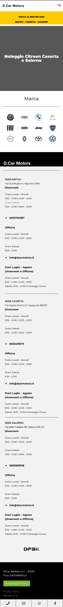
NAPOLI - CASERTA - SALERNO (31, 22)
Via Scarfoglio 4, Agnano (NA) (22, 183)
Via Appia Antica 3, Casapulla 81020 (26, 305)
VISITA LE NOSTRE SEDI (31, 17)
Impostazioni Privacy (17, 583)
